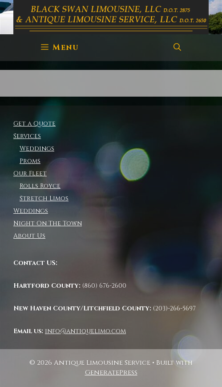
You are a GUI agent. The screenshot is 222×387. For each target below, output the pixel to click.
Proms (30, 161)
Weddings (37, 148)
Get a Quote (34, 123)
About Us (29, 236)
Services (27, 136)
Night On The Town (47, 223)
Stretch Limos (44, 198)
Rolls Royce (40, 186)
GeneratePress (111, 372)
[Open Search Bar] (177, 47)
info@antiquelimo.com (85, 331)
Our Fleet (30, 173)
